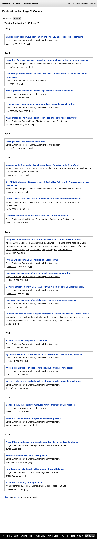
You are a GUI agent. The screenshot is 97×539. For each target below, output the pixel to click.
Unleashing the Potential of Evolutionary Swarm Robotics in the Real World (42, 165)
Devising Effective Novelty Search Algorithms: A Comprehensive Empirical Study (45, 287)
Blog (56, 536)
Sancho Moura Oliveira (46, 64)
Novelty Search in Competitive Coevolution (26, 341)
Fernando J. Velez (57, 246)
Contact (14, 536)
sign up (17, 497)
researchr (6, 3)
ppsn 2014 (10, 348)
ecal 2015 (10, 280)
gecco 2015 (11, 266)
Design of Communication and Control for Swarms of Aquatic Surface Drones (43, 239)
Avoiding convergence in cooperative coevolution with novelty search (39, 368)
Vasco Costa (25, 168)
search (35, 3)
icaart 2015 (11, 253)
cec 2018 (10, 84)
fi (6, 489)
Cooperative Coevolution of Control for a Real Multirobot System (37, 216)
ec (7, 148)
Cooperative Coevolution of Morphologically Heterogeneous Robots (38, 273)
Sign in (85, 3)
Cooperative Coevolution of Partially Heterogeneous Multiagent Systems (41, 300)
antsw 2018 (11, 98)
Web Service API (43, 536)
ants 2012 (10, 476)
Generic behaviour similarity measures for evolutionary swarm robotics (40, 405)
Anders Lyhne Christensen (48, 40)
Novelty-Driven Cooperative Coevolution (25, 141)
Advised (17, 18)
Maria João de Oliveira (76, 243)
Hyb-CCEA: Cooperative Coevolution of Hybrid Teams (32, 260)
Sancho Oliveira (38, 243)
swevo (9, 125)
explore (16, 3)
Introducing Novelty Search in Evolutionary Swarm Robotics (35, 469)
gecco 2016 (11, 175)
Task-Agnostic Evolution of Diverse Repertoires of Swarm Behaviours (39, 91)
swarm (9, 425)
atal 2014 (10, 375)
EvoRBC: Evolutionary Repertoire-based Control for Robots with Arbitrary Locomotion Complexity (47, 183)
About (5, 536)
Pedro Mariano (28, 40)
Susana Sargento (14, 246)
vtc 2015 (10, 324)
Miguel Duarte (12, 64)
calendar (27, 3)
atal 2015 (10, 307)
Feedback (71, 536)
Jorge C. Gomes (13, 40)
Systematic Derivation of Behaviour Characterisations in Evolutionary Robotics (44, 354)
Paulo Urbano (28, 385)
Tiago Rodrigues (55, 168)
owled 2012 (11, 449)
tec (7, 67)
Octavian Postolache (55, 243)
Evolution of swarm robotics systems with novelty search (33, 418)
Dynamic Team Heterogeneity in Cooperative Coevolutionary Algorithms (40, 104)
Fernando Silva (71, 168)
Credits (23, 536)
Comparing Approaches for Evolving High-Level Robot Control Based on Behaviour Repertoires (46, 75)
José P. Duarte (59, 445)
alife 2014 (10, 361)
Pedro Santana (29, 246)
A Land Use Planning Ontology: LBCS (24, 482)
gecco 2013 (11, 412)
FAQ (62, 536)
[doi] (28, 43)
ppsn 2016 (10, 223)
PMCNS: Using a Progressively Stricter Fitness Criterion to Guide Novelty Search (45, 381)
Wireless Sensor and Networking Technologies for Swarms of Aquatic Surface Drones (47, 314)
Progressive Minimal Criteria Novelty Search (27, 455)
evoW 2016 (11, 209)
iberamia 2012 (12, 462)
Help (31, 536)
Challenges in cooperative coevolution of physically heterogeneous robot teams (44, 37)
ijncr (8, 388)
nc (7, 43)
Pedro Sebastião (73, 246)
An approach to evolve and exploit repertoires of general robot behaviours (42, 118)
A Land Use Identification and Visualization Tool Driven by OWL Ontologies (42, 442)
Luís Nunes (43, 246)
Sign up (93, 3)
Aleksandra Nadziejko (33, 317)
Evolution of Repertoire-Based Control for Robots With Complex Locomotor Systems (47, 60)
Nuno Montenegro (30, 445)
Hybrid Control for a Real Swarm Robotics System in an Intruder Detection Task (44, 199)
